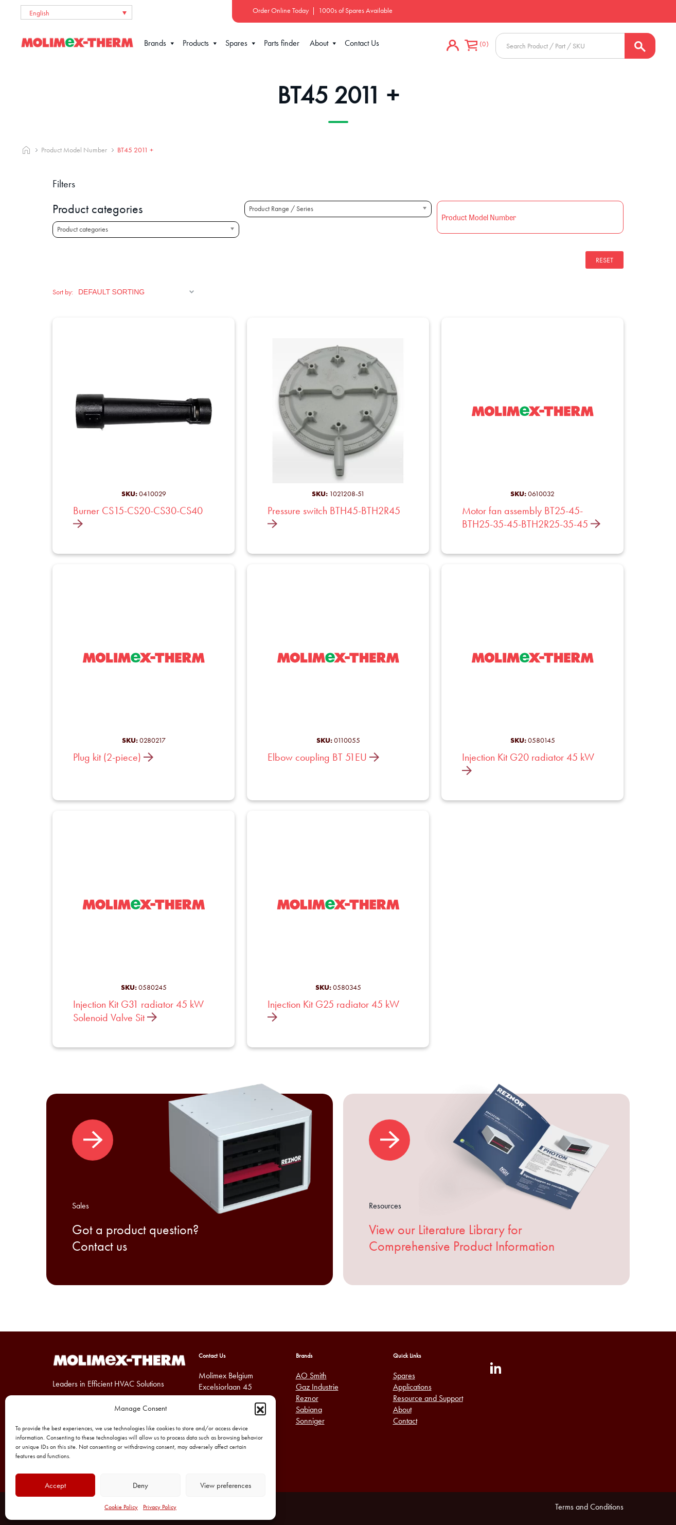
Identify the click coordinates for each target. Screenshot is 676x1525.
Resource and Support (428, 1398)
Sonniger (310, 1420)
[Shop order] (136, 292)
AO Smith (311, 1375)
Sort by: (62, 291)
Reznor (307, 1398)
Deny (140, 1485)
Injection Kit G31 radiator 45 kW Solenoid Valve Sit (138, 1010)
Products (201, 43)
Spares (241, 43)
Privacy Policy (159, 1507)
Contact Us (362, 43)
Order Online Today (281, 10)
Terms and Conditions (589, 1506)
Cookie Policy (121, 1507)
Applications (412, 1386)
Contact (405, 1420)
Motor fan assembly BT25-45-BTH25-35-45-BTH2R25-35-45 (531, 517)
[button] (260, 1408)
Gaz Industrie (317, 1386)
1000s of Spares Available (355, 10)
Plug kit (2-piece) (113, 757)
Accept (55, 1485)
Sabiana (309, 1409)
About (324, 43)
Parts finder (281, 43)
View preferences (225, 1485)
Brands (160, 43)
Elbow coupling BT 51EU (323, 757)
